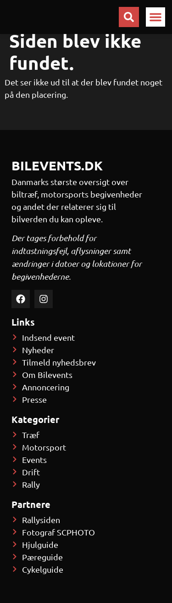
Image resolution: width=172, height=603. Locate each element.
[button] (155, 17)
